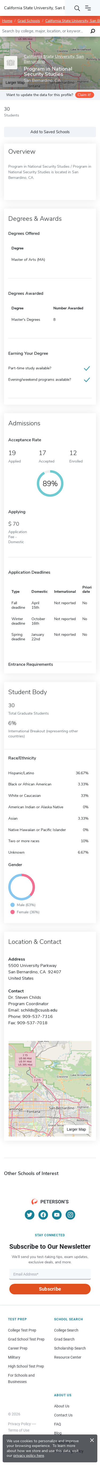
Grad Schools (29, 20)
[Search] (77, 8)
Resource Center (67, 1357)
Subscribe (50, 1289)
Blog (58, 1433)
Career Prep (17, 1348)
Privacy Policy (19, 1424)
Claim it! (84, 94)
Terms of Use (18, 1430)
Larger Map (76, 1129)
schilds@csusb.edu (39, 1010)
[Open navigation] (88, 8)
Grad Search (64, 1339)
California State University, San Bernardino (54, 59)
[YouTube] (57, 1215)
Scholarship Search (70, 1348)
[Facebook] (43, 1215)
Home (7, 20)
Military (14, 1357)
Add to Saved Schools (50, 132)
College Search (66, 1330)
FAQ (57, 1424)
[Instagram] (70, 1215)
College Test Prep (22, 1330)
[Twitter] (29, 1215)
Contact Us (63, 1415)
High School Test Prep (26, 1366)
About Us (61, 1406)
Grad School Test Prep (26, 1339)
